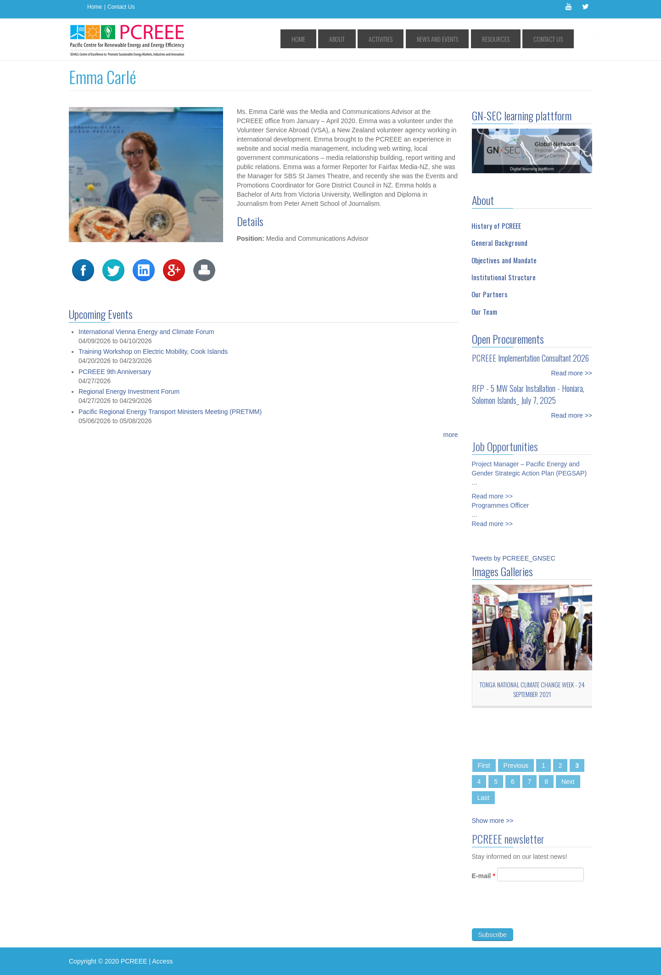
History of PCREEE (496, 226)
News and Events (462, 39)
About (384, 39)
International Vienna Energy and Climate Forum (146, 331)
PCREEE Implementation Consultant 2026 (530, 358)
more (450, 434)
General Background (499, 243)
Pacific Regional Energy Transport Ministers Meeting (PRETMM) (170, 411)
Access (162, 961)
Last (483, 797)
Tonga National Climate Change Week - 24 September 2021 (532, 689)
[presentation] (541, 914)
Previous (516, 765)
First (484, 765)
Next (568, 781)
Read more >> (572, 373)
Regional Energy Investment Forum (128, 391)
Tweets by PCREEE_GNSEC (513, 558)
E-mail (483, 880)
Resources (510, 39)
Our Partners (489, 294)
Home (94, 7)
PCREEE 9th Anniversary (114, 371)
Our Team (484, 311)
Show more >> (493, 820)
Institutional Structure (503, 277)
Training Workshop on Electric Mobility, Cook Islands (153, 351)
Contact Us (120, 7)
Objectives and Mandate (504, 260)
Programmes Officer (500, 501)
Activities (417, 39)
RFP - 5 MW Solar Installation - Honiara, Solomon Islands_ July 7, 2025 (528, 394)
